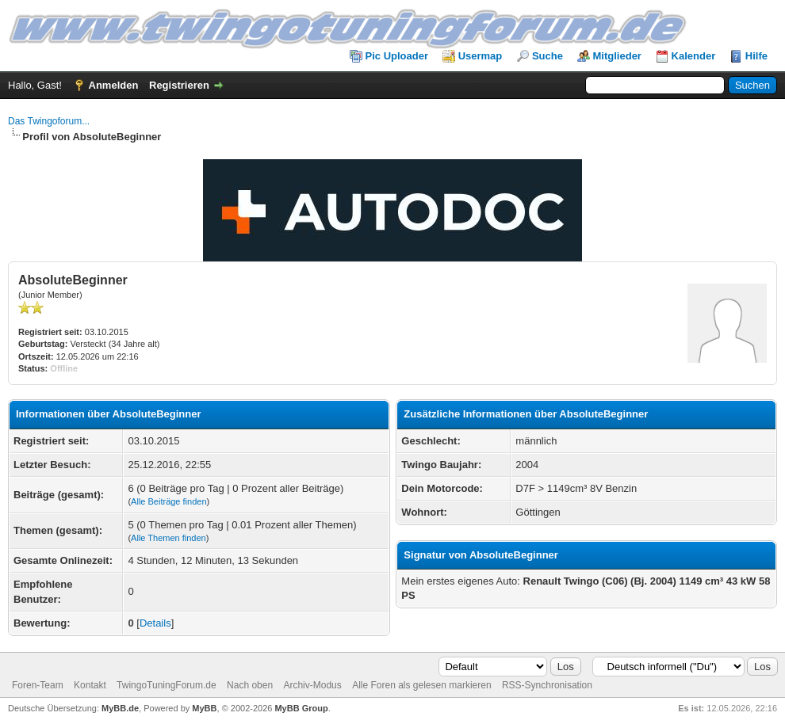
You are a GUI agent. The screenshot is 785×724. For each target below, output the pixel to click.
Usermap (480, 56)
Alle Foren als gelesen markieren (421, 685)
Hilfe (756, 56)
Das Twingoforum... (49, 121)
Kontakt (90, 685)
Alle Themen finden (168, 538)
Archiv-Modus (312, 685)
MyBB (204, 708)
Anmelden (114, 85)
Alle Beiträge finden (168, 501)
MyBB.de (120, 708)
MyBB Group (300, 708)
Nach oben (250, 685)
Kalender (694, 56)
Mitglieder (617, 56)
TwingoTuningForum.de (166, 685)
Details (155, 623)
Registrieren (179, 85)
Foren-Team (37, 685)
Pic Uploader (397, 56)
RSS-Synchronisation (547, 685)
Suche (547, 56)
